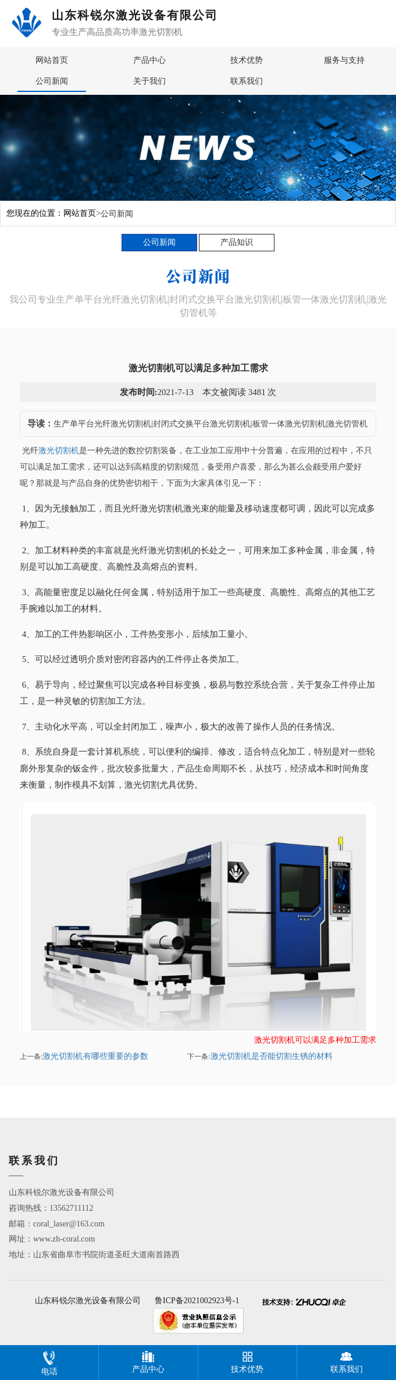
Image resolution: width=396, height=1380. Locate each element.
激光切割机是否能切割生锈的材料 (272, 1056)
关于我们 (149, 81)
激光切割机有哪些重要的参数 (95, 1056)
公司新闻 (51, 81)
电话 (49, 1360)
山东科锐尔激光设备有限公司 (88, 1301)
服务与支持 (344, 60)
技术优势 (246, 60)
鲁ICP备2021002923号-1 (197, 1301)
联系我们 (246, 81)
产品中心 (149, 60)
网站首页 (51, 60)
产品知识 (236, 242)
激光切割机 (58, 450)
